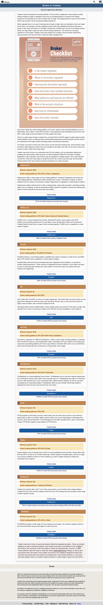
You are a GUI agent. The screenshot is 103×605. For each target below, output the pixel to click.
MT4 (79, 541)
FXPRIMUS (51, 530)
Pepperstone (51, 198)
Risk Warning (63, 599)
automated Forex (60, 546)
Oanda (50, 464)
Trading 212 (51, 498)
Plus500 (51, 276)
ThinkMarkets (51, 391)
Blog (79, 599)
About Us (72, 599)
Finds (51, 561)
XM (51, 316)
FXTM (51, 427)
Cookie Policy (38, 599)
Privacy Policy (27, 599)
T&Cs (46, 599)
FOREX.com (50, 234)
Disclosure (53, 599)
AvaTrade (50, 352)
